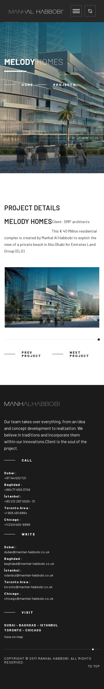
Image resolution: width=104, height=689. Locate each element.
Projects (64, 84)
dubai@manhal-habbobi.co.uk (26, 552)
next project (79, 354)
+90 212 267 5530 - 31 (19, 501)
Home (27, 84)
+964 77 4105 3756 (17, 489)
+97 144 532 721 (15, 478)
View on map (13, 637)
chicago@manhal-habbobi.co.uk (28, 598)
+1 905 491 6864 (15, 513)
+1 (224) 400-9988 (17, 524)
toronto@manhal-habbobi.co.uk (28, 587)
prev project (31, 354)
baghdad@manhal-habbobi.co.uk (29, 563)
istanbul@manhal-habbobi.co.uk (28, 575)
